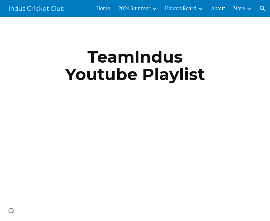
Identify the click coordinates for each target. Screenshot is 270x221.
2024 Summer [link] (134, 8)
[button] (262, 8)
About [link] (218, 8)
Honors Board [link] (181, 8)
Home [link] (103, 8)
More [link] (239, 8)
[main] (135, 65)
